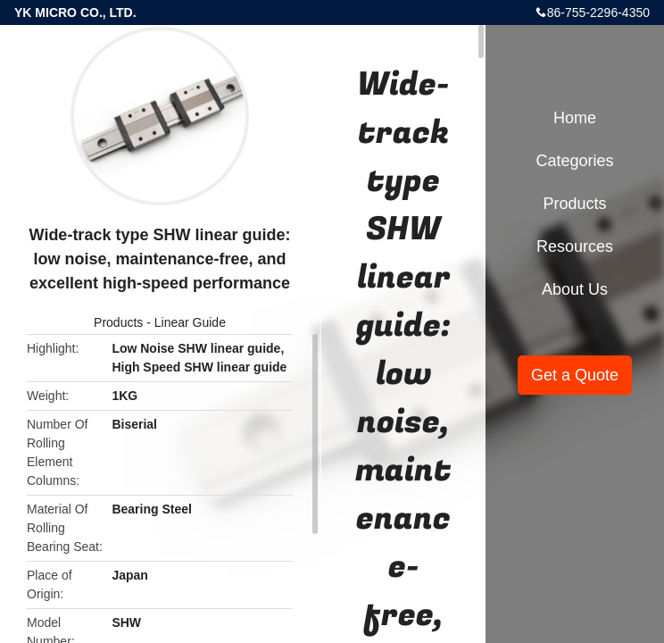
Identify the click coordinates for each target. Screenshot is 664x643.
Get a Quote (574, 375)
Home (574, 118)
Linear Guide (190, 322)
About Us (575, 289)
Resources (574, 246)
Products (118, 322)
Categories (574, 161)
